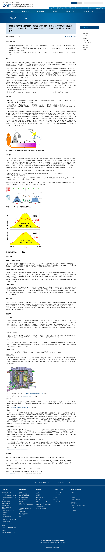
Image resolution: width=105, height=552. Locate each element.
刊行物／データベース (89, 11)
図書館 (73, 497)
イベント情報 (57, 494)
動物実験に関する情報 (7, 523)
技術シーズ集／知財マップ (77, 499)
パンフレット (74, 494)
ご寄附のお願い (89, 8)
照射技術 (85, 38)
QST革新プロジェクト (24, 513)
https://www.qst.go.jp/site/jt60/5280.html (17, 449)
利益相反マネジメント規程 (8, 518)
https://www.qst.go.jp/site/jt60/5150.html (20, 407)
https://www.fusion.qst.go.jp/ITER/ (35, 393)
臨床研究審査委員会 (6, 507)
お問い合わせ (42, 482)
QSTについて (25, 11)
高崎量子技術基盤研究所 (24, 494)
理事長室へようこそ (6, 492)
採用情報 (56, 497)
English (79, 3)
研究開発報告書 (74, 502)
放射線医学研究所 (23, 503)
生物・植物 (85, 45)
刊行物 (72, 492)
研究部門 (21, 492)
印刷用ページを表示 (71, 36)
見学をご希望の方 (69, 8)
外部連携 (55, 11)
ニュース (56, 495)
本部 (20, 516)
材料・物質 (85, 47)
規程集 (4, 514)
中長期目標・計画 (6, 503)
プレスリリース (85, 27)
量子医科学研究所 (23, 499)
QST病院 (53, 8)
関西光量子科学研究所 (24, 495)
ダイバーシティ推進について (8, 532)
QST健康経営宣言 (6, 501)
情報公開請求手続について (8, 510)
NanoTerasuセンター (24, 511)
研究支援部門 (22, 515)
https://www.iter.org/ (28, 396)
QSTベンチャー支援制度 (42, 501)
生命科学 (85, 36)
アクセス (35, 482)
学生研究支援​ (60, 8)
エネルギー (85, 40)
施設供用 (38, 494)
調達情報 (56, 499)
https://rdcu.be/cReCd (14, 473)
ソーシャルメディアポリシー (65, 482)
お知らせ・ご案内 (70, 11)
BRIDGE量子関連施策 (41, 508)
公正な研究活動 (5, 505)
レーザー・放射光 (87, 42)
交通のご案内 (57, 501)
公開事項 (5, 512)
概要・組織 (4, 494)
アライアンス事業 (40, 503)
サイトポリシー (52, 482)
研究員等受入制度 (40, 497)
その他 (84, 49)
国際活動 (4, 530)
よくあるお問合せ (99, 8)
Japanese (74, 3)
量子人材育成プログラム (42, 499)
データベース (74, 503)
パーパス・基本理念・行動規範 (9, 495)
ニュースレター (75, 495)
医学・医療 (85, 33)
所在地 (3, 525)
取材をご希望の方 (79, 8)
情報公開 (4, 508)
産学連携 (38, 495)
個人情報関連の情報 (7, 516)
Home (11, 11)
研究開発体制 (40, 11)
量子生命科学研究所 (23, 497)
